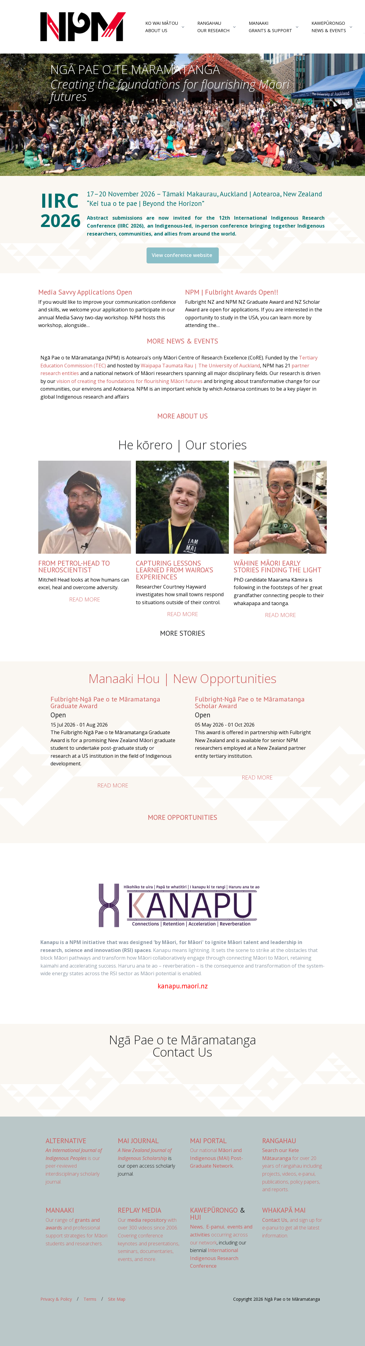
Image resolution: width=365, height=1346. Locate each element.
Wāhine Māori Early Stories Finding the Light (278, 566)
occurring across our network (221, 1234)
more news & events (182, 340)
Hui (195, 1217)
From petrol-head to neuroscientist (74, 566)
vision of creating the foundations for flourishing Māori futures (130, 381)
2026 (62, 220)
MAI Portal (208, 1140)
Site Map (116, 1299)
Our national (216, 1158)
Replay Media (139, 1210)
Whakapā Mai (284, 1210)
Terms (90, 1299)
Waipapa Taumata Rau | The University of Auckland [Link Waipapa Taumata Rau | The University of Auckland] (200, 365)
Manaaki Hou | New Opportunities (182, 678)
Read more (84, 599)
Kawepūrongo (214, 1210)
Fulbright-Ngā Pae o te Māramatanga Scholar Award (250, 702)
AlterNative (66, 1140)
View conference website (183, 255)
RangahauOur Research (213, 26)
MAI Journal (138, 1140)
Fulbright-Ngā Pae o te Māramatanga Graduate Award (105, 702)
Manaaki (60, 1210)
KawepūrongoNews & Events (328, 26)
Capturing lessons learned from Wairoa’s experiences (174, 570)
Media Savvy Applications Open (85, 292)
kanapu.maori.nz (183, 985)
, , (208, 1226)
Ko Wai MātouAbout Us (161, 26)
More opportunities (182, 817)
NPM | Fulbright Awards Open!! (231, 292)
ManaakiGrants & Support (270, 26)
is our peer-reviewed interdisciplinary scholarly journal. (74, 1166)
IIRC (62, 200)
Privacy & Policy (56, 1299)
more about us (182, 415)
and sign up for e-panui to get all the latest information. (292, 1228)
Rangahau (279, 1140)
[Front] (83, 27)
